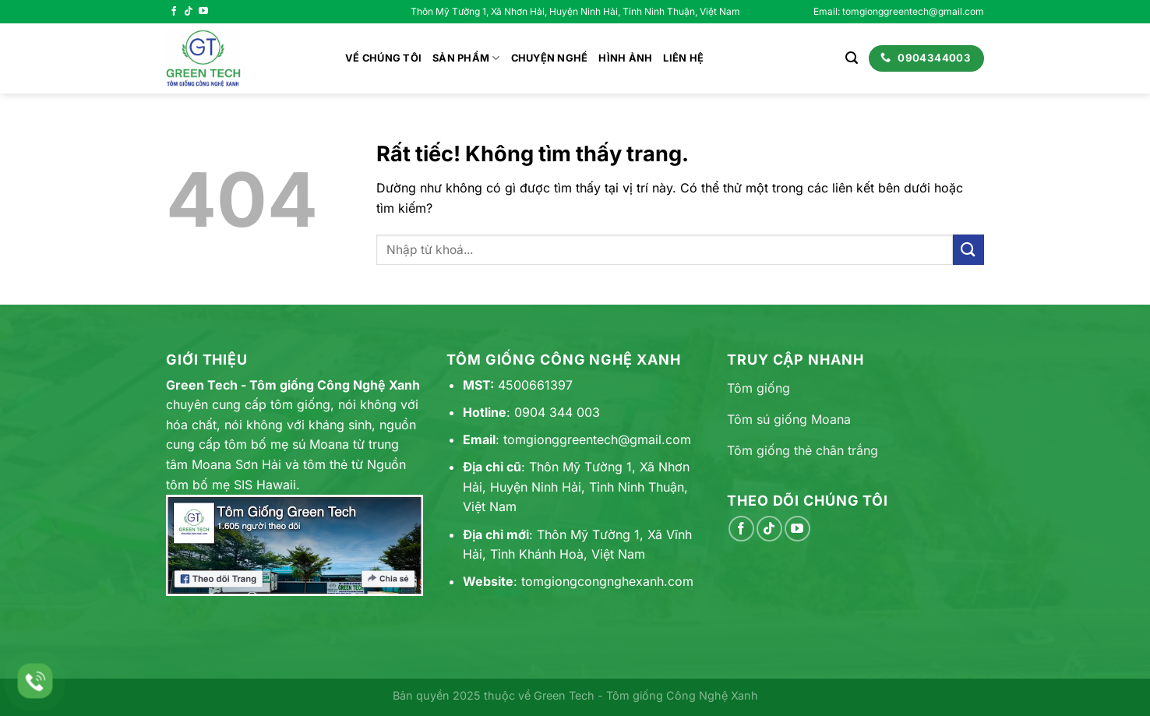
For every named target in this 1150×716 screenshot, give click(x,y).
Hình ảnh (625, 58)
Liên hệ (683, 58)
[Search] (851, 58)
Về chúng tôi (383, 58)
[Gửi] (968, 250)
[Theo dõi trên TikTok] (188, 11)
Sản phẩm (466, 58)
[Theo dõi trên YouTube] (203, 11)
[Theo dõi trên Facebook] (173, 11)
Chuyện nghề (549, 58)
